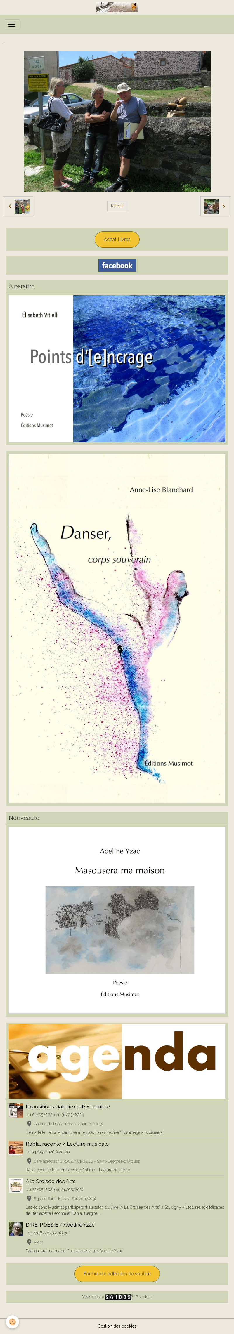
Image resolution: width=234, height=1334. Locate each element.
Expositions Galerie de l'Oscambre (68, 1106)
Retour (117, 206)
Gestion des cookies (117, 1326)
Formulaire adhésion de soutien (117, 1273)
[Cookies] (12, 1321)
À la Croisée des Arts (51, 1181)
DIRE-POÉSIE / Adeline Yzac (60, 1225)
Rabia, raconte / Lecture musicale (67, 1144)
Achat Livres (117, 239)
